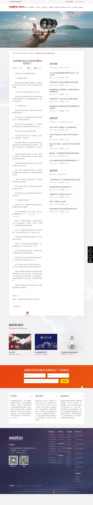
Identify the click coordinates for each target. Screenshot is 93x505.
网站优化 (30, 53)
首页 (27, 7)
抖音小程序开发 (62, 451)
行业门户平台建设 (53, 454)
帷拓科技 (77, 491)
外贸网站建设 (52, 460)
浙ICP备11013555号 (65, 489)
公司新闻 (68, 453)
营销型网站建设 (53, 448)
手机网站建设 (52, 442)
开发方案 (68, 460)
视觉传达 (68, 442)
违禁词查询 (78, 481)
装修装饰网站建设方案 (79, 464)
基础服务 (68, 444)
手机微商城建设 (53, 444)
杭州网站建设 (19, 485)
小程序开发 (44, 7)
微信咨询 (90, 249)
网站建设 (32, 7)
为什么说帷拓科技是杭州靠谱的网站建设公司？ (64, 160)
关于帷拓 (75, 7)
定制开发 (68, 437)
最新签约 (68, 451)
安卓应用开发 (61, 437)
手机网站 (68, 435)
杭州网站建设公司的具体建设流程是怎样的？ (64, 209)
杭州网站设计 (26, 485)
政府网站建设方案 (79, 445)
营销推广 (68, 465)
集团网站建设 (52, 435)
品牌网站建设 (52, 458)
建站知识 (68, 458)
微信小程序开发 (62, 447)
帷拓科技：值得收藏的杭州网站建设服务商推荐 (64, 153)
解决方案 (63, 7)
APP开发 (37, 7)
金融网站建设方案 (79, 468)
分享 (29, 68)
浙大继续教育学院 (41, 352)
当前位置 (14, 53)
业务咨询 (90, 254)
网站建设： (72, 491)
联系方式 (77, 476)
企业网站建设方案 (79, 441)
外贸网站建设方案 (79, 454)
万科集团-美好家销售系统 (69, 352)
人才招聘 (60, 461)
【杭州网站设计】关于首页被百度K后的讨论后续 (65, 179)
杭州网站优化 (17, 306)
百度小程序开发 (62, 449)
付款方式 (60, 463)
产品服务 (51, 7)
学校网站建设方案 (79, 459)
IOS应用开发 (61, 439)
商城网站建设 (52, 446)
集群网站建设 (52, 451)
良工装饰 (12, 352)
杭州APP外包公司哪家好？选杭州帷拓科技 (63, 127)
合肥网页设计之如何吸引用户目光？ (61, 194)
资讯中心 (69, 7)
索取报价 (90, 260)
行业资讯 (68, 456)
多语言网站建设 (53, 462)
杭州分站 (33, 485)
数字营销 (68, 439)
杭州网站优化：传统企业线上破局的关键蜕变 (64, 99)
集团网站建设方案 (79, 436)
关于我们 (60, 458)
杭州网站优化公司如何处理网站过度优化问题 (64, 82)
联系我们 (81, 7)
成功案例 (57, 7)
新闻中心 (24, 53)
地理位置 (77, 479)
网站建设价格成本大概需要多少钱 (60, 187)
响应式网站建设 (53, 439)
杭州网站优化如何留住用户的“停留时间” (29, 299)
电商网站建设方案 (79, 450)
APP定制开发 (61, 435)
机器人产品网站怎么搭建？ (58, 201)
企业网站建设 (52, 437)
